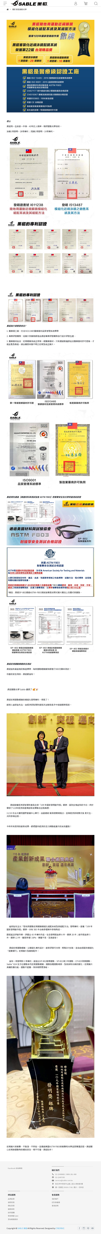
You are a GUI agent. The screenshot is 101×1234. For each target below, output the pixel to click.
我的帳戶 (55, 1199)
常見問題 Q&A (13, 1216)
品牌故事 (11, 1199)
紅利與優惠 (56, 1202)
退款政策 (11, 1202)
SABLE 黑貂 (22, 1228)
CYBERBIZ (60, 1228)
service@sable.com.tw (64, 1180)
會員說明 (55, 1205)
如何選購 (11, 1212)
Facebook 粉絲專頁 (15, 1168)
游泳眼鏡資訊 (13, 1219)
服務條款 (11, 1209)
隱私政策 (11, 1205)
